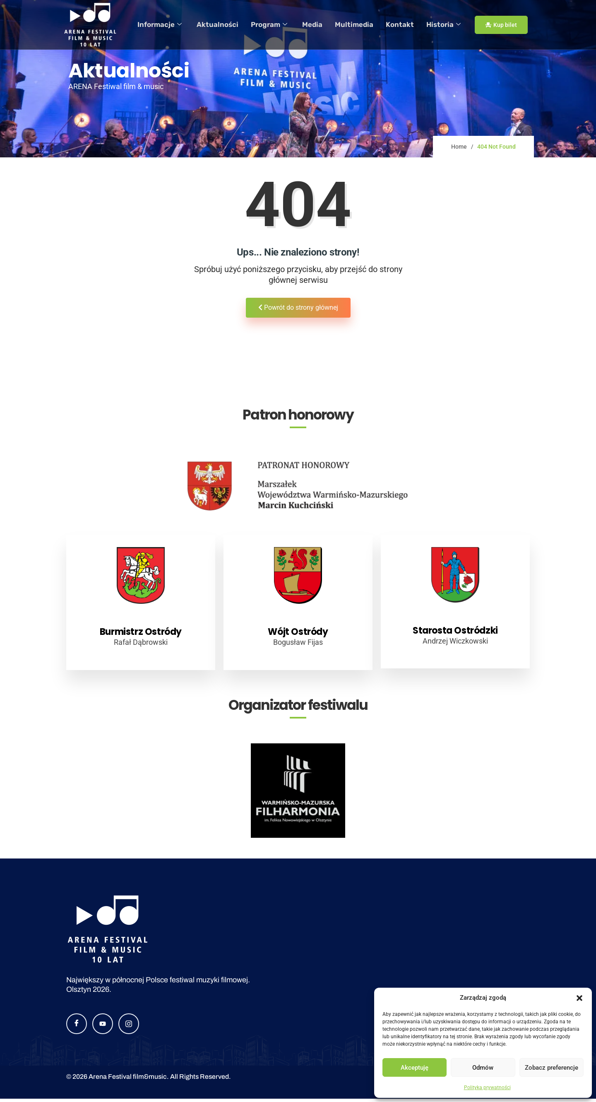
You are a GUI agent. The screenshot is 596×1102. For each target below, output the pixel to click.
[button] (579, 998)
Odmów (482, 1067)
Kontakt (402, 25)
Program (278, 24)
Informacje (173, 24)
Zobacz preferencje (551, 1067)
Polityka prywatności (487, 1087)
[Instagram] (128, 1027)
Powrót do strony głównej (298, 307)
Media (319, 25)
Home (459, 146)
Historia (443, 24)
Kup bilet (501, 25)
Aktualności (228, 25)
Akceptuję (414, 1067)
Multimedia (359, 25)
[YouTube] (102, 1027)
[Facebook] (76, 1027)
